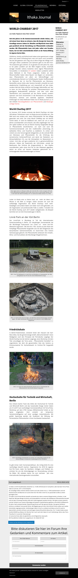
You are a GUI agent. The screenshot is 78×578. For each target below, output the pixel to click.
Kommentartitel (39, 545)
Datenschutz (12, 575)
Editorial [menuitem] (62, 5)
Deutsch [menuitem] (64, 1)
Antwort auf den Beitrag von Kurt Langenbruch (21, 522)
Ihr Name (53, 538)
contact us (62, 573)
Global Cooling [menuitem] (26, 5)
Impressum (12, 572)
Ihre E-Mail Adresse (25, 538)
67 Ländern (32, 71)
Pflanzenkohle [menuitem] (41, 5)
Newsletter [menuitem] (39, 10)
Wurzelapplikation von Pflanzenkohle (30, 102)
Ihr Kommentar (39, 553)
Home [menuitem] (15, 5)
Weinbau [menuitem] (53, 5)
